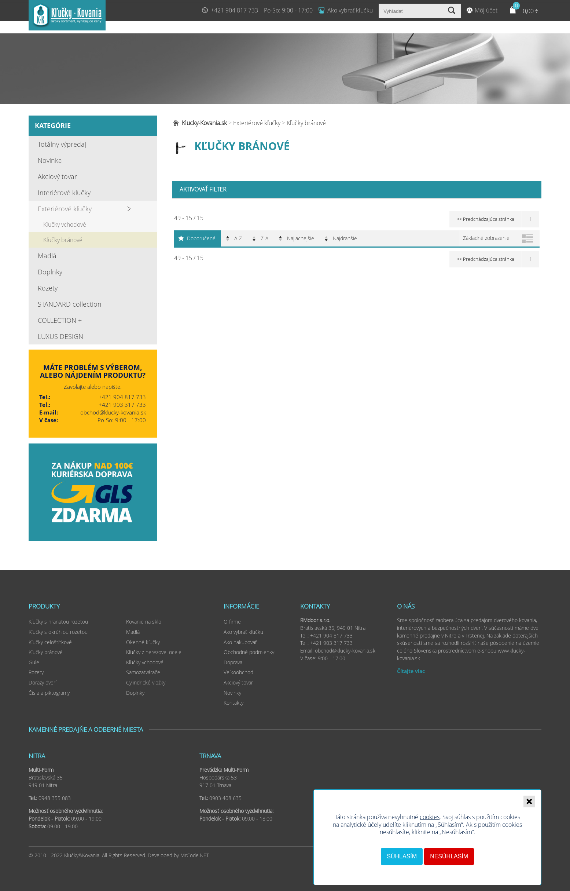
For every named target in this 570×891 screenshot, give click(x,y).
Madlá (47, 255)
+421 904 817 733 (234, 10)
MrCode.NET (194, 855)
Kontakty (233, 702)
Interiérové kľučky (64, 192)
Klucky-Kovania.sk (204, 123)
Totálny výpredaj (62, 144)
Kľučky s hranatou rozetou (58, 621)
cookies (430, 817)
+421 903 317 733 (122, 404)
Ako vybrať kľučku (350, 10)
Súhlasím (402, 856)
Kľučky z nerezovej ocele (153, 652)
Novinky (232, 692)
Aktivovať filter (203, 189)
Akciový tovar (57, 176)
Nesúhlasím (449, 856)
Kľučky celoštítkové (50, 642)
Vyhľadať (452, 11)
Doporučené (201, 238)
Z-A (264, 238)
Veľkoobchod (238, 672)
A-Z (238, 238)
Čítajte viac (411, 671)
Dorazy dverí (42, 682)
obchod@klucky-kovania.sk (113, 412)
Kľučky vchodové (64, 224)
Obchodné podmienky (249, 652)
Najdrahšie (345, 238)
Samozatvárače (143, 672)
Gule (34, 662)
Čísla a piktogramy (49, 692)
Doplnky (50, 271)
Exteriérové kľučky (65, 208)
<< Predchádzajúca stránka (485, 219)
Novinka (50, 160)
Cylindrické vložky (145, 682)
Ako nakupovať (240, 642)
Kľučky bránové (62, 240)
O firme (232, 621)
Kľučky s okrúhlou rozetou (58, 631)
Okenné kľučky (143, 642)
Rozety (48, 288)
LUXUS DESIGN (60, 336)
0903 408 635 (225, 798)
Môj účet (486, 10)
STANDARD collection (70, 304)
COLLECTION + (60, 320)
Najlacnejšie (300, 238)
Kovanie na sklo (143, 621)
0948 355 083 (54, 798)
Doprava (233, 662)
